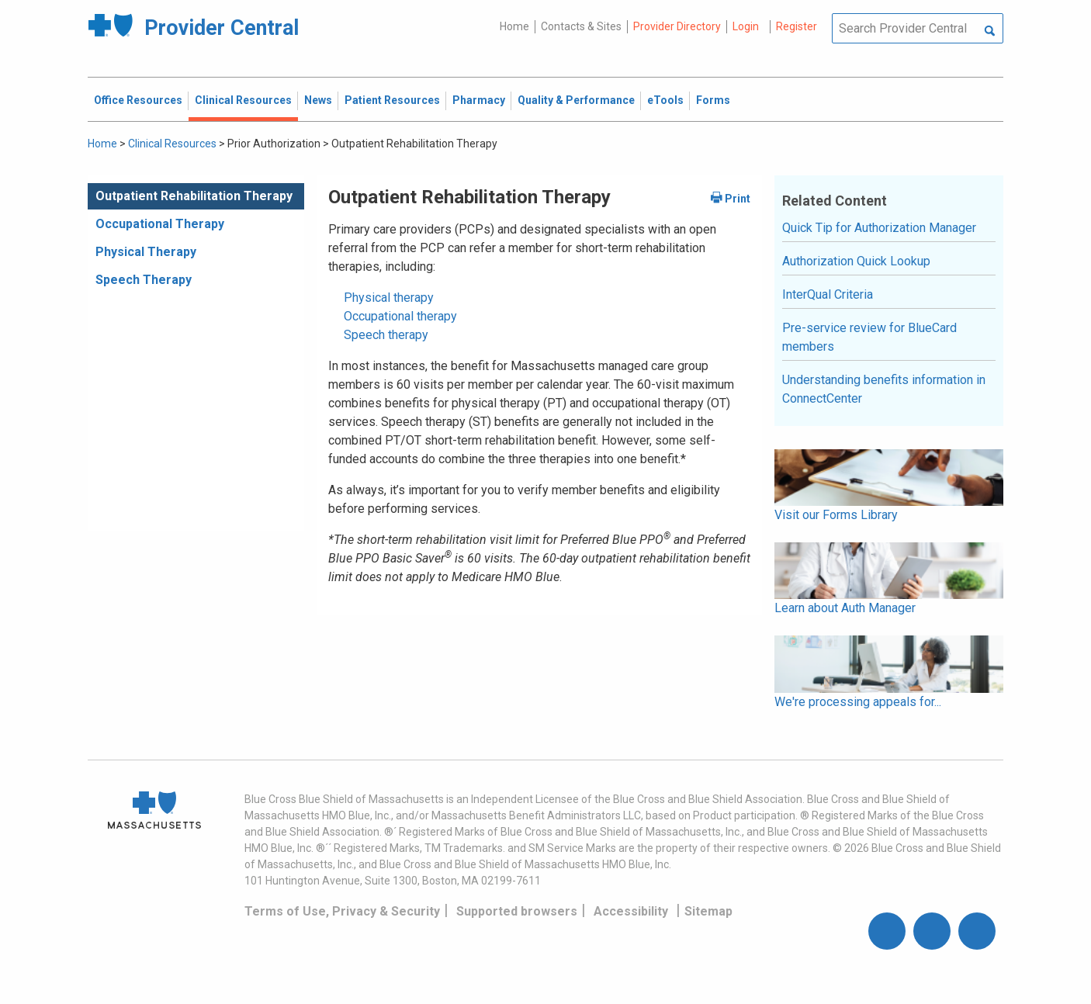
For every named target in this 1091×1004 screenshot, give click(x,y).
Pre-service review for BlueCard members (869, 337)
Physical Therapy (145, 251)
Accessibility (631, 911)
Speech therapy (386, 334)
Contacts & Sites (581, 26)
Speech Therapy (143, 279)
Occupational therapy (400, 316)
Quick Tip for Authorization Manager (879, 227)
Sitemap (708, 911)
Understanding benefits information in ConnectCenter (883, 389)
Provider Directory (677, 26)
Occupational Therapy (159, 223)
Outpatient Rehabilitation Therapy (194, 196)
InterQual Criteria (827, 294)
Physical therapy (389, 297)
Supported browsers (516, 911)
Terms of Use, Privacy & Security (342, 911)
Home (514, 26)
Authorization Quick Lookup (856, 261)
